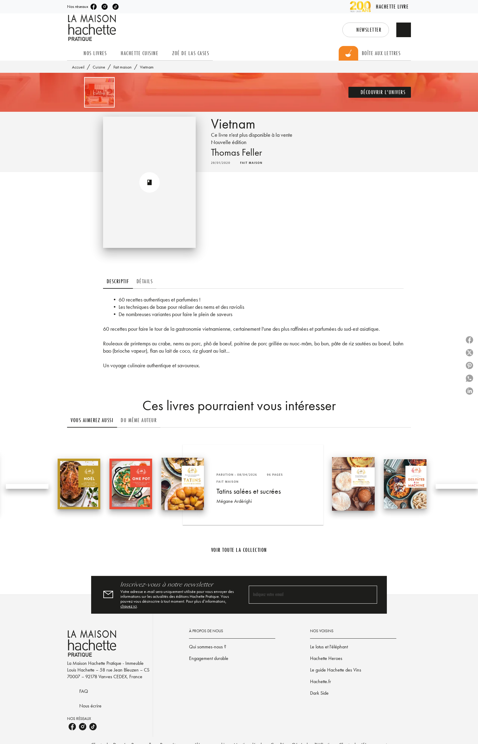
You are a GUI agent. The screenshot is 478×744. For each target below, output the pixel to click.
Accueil (78, 67)
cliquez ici (128, 606)
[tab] (73, 53)
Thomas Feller (236, 152)
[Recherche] (403, 30)
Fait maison (122, 67)
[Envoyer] (369, 594)
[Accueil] (92, 27)
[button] (365, 30)
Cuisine (99, 67)
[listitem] (93, 6)
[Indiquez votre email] (305, 595)
